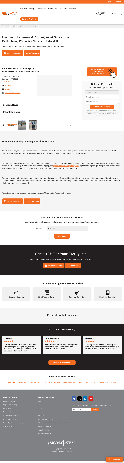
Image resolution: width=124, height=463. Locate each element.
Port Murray (111, 385)
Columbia (46, 385)
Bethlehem (17, 26)
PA (12, 26)
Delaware (56, 385)
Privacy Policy (68, 454)
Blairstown (22, 385)
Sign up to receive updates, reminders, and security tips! (92, 408)
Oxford (101, 385)
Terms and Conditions (58, 454)
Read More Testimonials (62, 365)
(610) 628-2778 (7, 82)
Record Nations (6, 26)
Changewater (34, 385)
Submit (95, 412)
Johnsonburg (90, 385)
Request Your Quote (102, 107)
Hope (80, 385)
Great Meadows (69, 385)
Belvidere (11, 385)
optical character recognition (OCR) (66, 166)
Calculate (62, 238)
